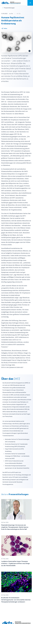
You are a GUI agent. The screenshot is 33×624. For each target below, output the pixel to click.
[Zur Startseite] (11, 3)
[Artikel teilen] (4, 28)
